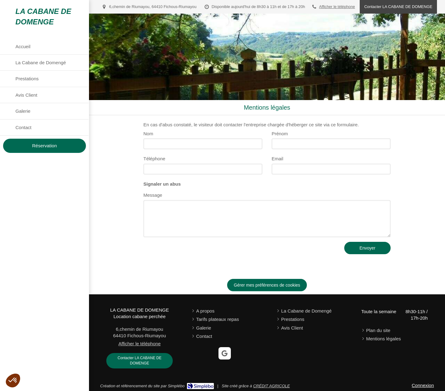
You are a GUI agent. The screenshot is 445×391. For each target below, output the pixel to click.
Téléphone (154, 158)
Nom (148, 133)
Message (152, 195)
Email (277, 158)
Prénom (280, 133)
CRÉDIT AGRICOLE (271, 386)
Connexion (423, 385)
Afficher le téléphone (337, 6)
